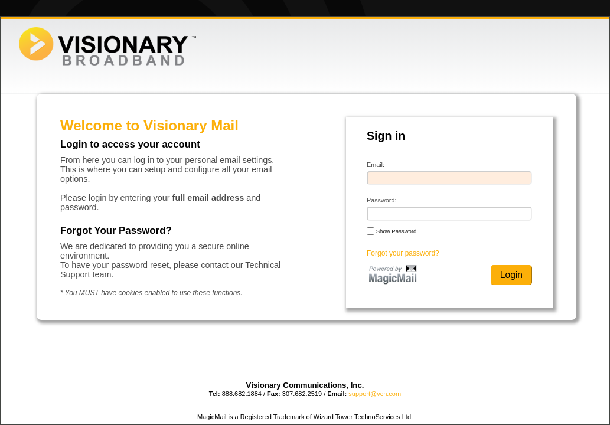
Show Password (391, 230)
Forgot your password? (403, 253)
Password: (381, 200)
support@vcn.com (374, 393)
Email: (375, 164)
